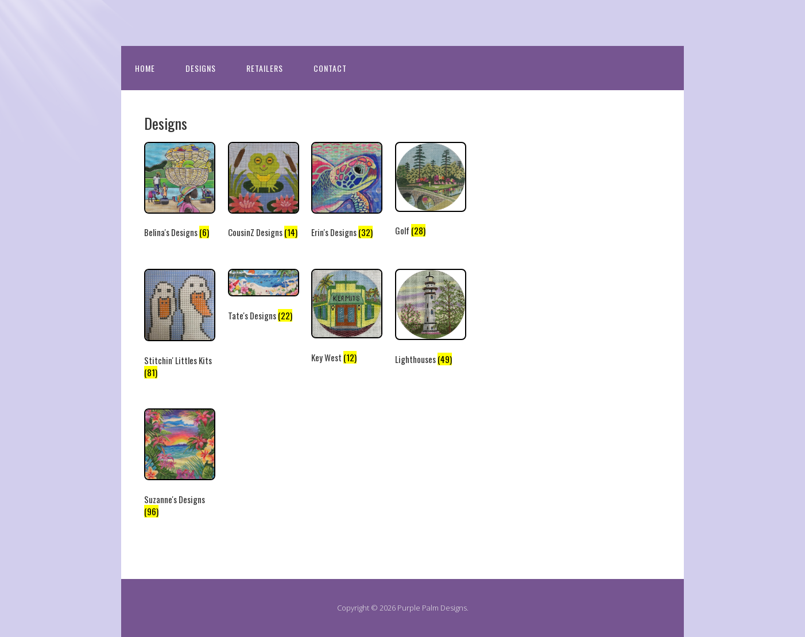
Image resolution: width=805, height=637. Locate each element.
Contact (330, 68)
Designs (200, 68)
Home (145, 68)
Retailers (264, 68)
